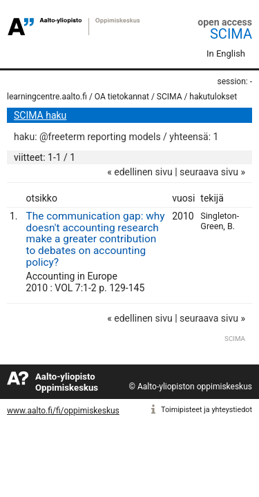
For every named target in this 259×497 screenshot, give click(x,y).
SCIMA (231, 34)
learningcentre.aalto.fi (47, 96)
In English (226, 53)
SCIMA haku (40, 115)
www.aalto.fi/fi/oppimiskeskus (63, 411)
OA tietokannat (122, 96)
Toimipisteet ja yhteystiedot (206, 409)
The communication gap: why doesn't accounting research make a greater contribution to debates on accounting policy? (95, 239)
